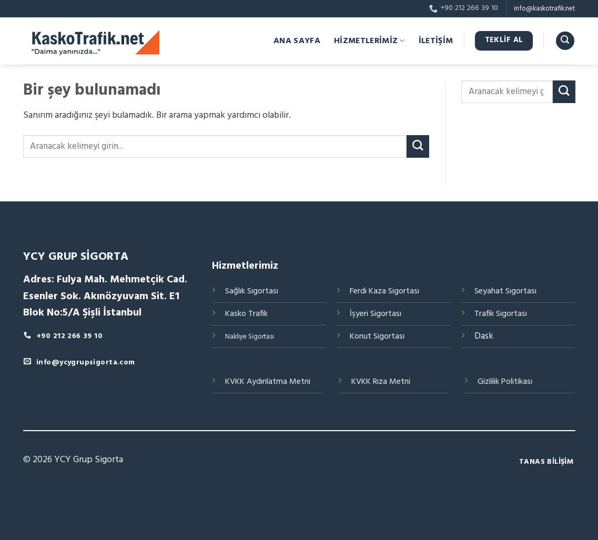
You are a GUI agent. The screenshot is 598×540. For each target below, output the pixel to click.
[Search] (565, 41)
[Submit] (418, 146)
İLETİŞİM (436, 41)
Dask (483, 336)
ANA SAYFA (296, 41)
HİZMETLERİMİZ (369, 41)
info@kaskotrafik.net (544, 8)
